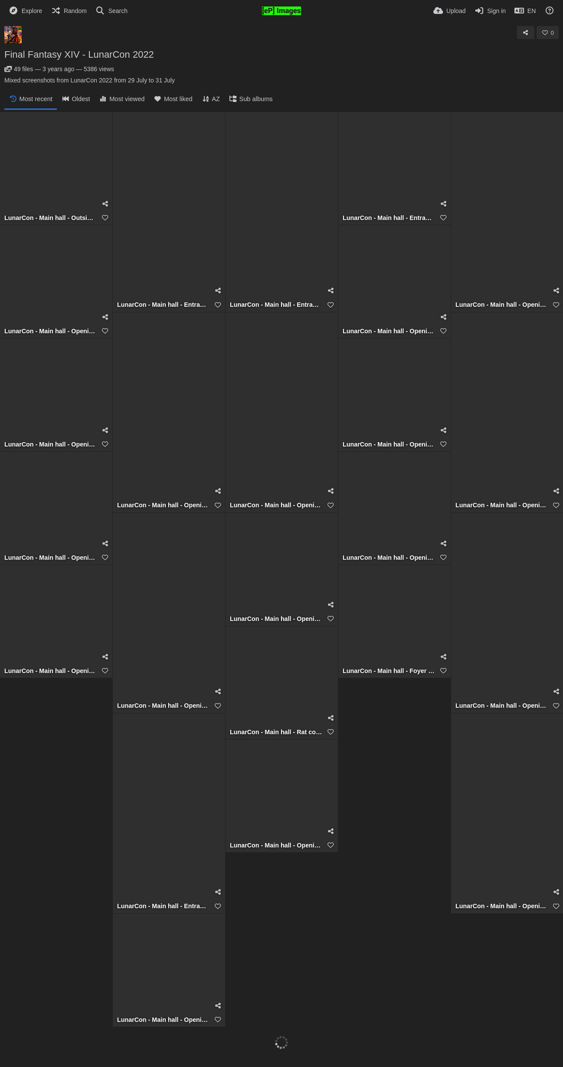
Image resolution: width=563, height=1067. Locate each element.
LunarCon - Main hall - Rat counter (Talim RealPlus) (276, 732)
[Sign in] (490, 11)
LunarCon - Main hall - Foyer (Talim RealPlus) (389, 671)
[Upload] (449, 11)
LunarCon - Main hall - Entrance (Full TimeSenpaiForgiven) (163, 906)
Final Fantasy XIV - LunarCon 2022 (79, 54)
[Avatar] (13, 34)
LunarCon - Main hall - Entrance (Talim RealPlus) (163, 305)
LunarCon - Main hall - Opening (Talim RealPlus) (501, 305)
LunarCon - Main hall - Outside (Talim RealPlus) (50, 218)
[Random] (69, 11)
